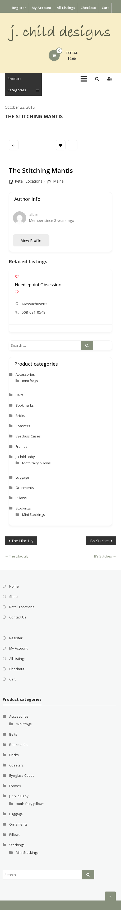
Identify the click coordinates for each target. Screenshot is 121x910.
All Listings (66, 7)
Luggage (22, 477)
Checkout (88, 7)
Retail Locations (28, 181)
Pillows (21, 498)
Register (19, 7)
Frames (21, 446)
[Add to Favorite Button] (17, 276)
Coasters (23, 425)
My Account (41, 7)
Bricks (20, 415)
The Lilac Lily (22, 540)
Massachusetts (35, 303)
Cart (105, 7)
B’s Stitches (100, 540)
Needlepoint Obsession (38, 285)
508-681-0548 (33, 312)
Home (14, 586)
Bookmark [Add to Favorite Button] (61, 145)
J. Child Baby (25, 456)
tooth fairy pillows (36, 463)
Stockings (23, 508)
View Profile (31, 240)
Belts (20, 395)
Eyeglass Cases (28, 436)
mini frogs (30, 380)
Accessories (25, 374)
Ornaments (25, 487)
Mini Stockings (33, 514)
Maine (58, 181)
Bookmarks (25, 405)
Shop (13, 596)
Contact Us (17, 617)
